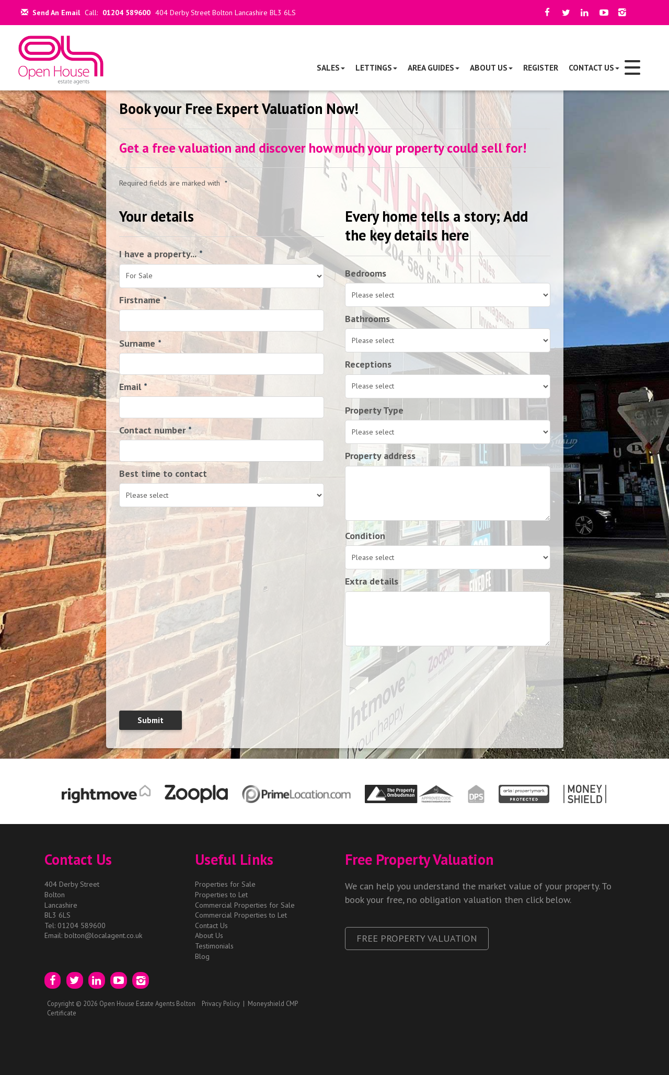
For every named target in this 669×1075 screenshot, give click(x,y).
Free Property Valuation (416, 938)
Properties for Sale (225, 884)
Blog (202, 956)
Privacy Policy (221, 1003)
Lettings (376, 67)
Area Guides (433, 67)
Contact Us (594, 67)
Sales (331, 67)
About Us (491, 67)
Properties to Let (221, 894)
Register (540, 67)
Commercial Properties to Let (241, 915)
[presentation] (186, 682)
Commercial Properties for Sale (245, 905)
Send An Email (50, 12)
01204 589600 (126, 12)
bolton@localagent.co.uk (103, 935)
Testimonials (214, 946)
